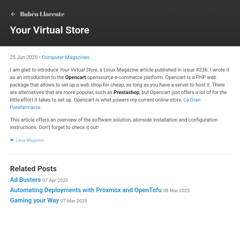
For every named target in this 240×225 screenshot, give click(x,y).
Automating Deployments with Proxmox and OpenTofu (100, 190)
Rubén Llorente (37, 14)
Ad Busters (39, 179)
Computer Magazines (65, 57)
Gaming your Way (48, 200)
